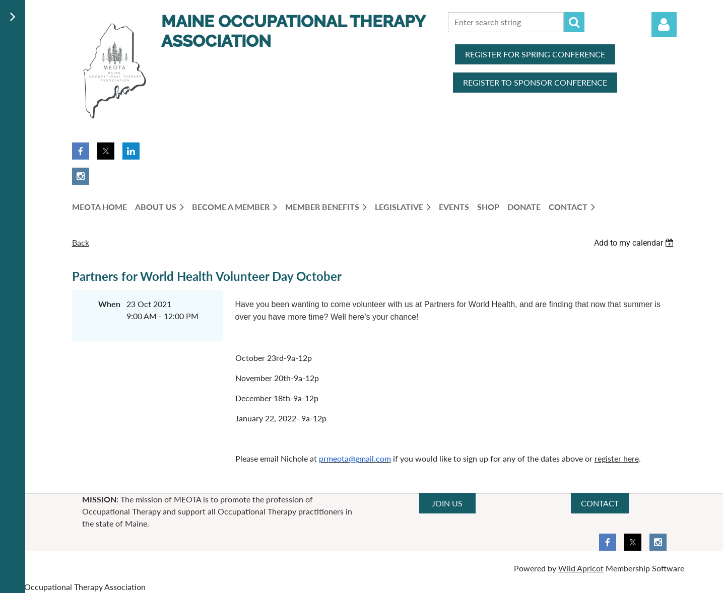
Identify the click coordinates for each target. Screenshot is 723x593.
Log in (664, 24)
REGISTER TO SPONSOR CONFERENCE (535, 82)
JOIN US (447, 503)
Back (80, 242)
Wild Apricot (581, 568)
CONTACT (600, 503)
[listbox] (635, 243)
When (109, 304)
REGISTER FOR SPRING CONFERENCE (535, 54)
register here (617, 458)
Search (574, 22)
